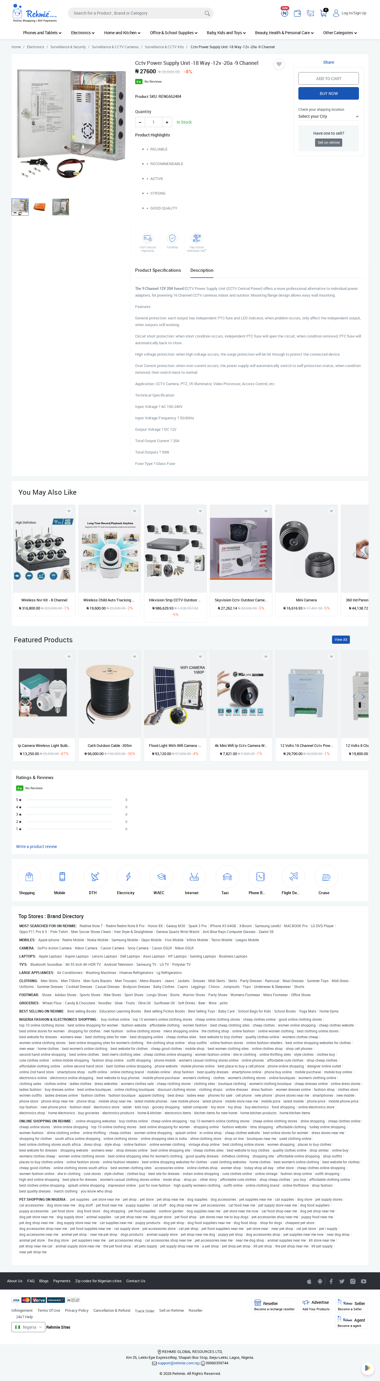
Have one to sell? (328, 133)
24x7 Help (24, 1316)
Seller (351, 1305)
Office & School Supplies (174, 32)
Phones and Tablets (42, 32)
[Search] (141, 13)
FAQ (31, 1280)
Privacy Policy (77, 1310)
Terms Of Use (48, 1310)
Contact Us (135, 1280)
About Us (15, 1280)
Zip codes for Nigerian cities (98, 1280)
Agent (351, 1322)
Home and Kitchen (122, 32)
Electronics (83, 32)
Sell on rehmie (329, 142)
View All (341, 639)
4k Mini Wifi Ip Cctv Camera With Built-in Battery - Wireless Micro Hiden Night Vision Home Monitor (241, 745)
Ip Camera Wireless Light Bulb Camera (44, 745)
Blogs (44, 1280)
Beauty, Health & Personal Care (284, 32)
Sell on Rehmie (171, 1310)
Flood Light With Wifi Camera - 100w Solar (175, 745)
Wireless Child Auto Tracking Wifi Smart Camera (109, 600)
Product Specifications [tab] (158, 270)
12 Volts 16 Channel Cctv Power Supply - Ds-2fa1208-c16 (306, 745)
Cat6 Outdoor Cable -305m (110, 745)
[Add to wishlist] (69, 656)
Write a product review (36, 846)
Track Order (144, 1310)
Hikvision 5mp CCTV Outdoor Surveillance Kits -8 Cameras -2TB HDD (175, 600)
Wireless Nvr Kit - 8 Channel (44, 600)
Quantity (143, 111)
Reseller (195, 1310)
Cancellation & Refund (111, 1310)
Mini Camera (306, 600)
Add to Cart (328, 78)
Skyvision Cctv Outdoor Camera (241, 600)
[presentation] (354, 554)
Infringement (22, 1310)
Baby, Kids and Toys (226, 32)
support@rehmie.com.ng (178, 1363)
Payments (62, 1280)
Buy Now (329, 93)
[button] (328, 116)
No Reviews (153, 81)
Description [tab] (202, 270)
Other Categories (340, 32)
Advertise (316, 1305)
